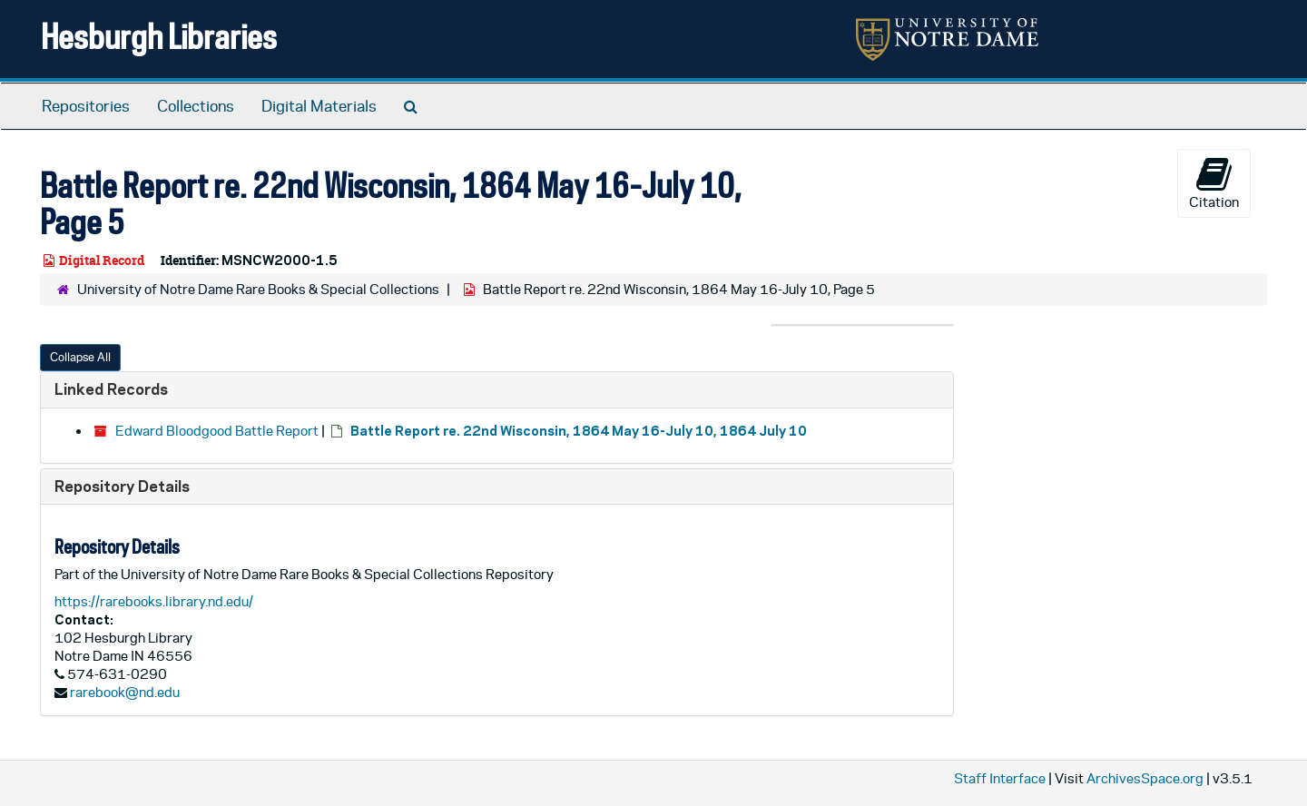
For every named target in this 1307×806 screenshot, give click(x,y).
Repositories (86, 106)
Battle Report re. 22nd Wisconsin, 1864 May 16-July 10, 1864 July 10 (578, 430)
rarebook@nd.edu (125, 692)
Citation (1214, 182)
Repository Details (122, 486)
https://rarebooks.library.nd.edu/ (153, 601)
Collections (195, 106)
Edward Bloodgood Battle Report (217, 430)
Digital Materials (319, 106)
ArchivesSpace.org (1145, 778)
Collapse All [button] (80, 357)
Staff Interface (1000, 778)
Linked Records (111, 389)
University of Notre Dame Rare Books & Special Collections (258, 289)
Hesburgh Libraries (159, 35)
